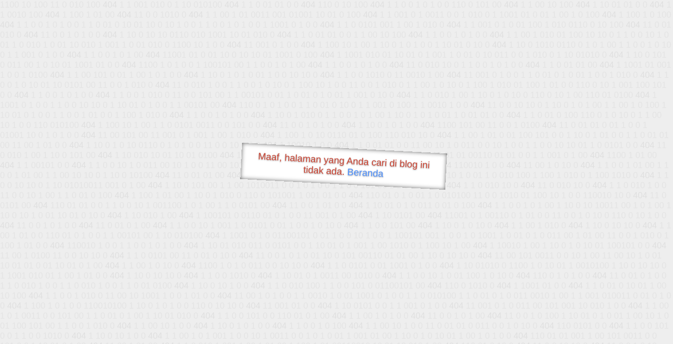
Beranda (365, 172)
